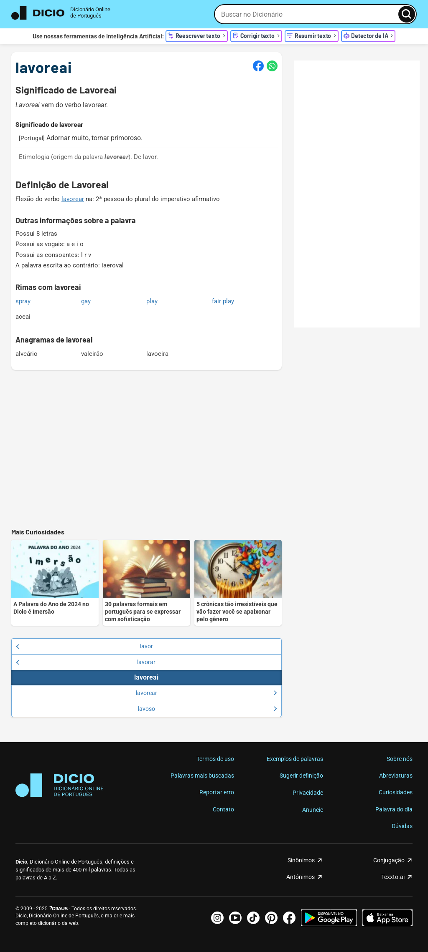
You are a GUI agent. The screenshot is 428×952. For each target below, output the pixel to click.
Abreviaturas (396, 775)
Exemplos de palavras (295, 759)
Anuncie (312, 809)
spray (23, 301)
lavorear (72, 199)
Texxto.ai (393, 877)
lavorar (85, 662)
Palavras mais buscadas (202, 775)
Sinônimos (301, 860)
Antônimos (300, 877)
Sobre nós (400, 759)
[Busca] (406, 14)
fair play (223, 301)
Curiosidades (396, 792)
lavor (84, 646)
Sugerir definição (301, 775)
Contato (223, 809)
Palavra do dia (394, 809)
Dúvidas (402, 826)
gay (86, 301)
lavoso (207, 708)
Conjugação (389, 860)
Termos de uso (215, 759)
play (152, 301)
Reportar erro (216, 792)
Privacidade (308, 792)
